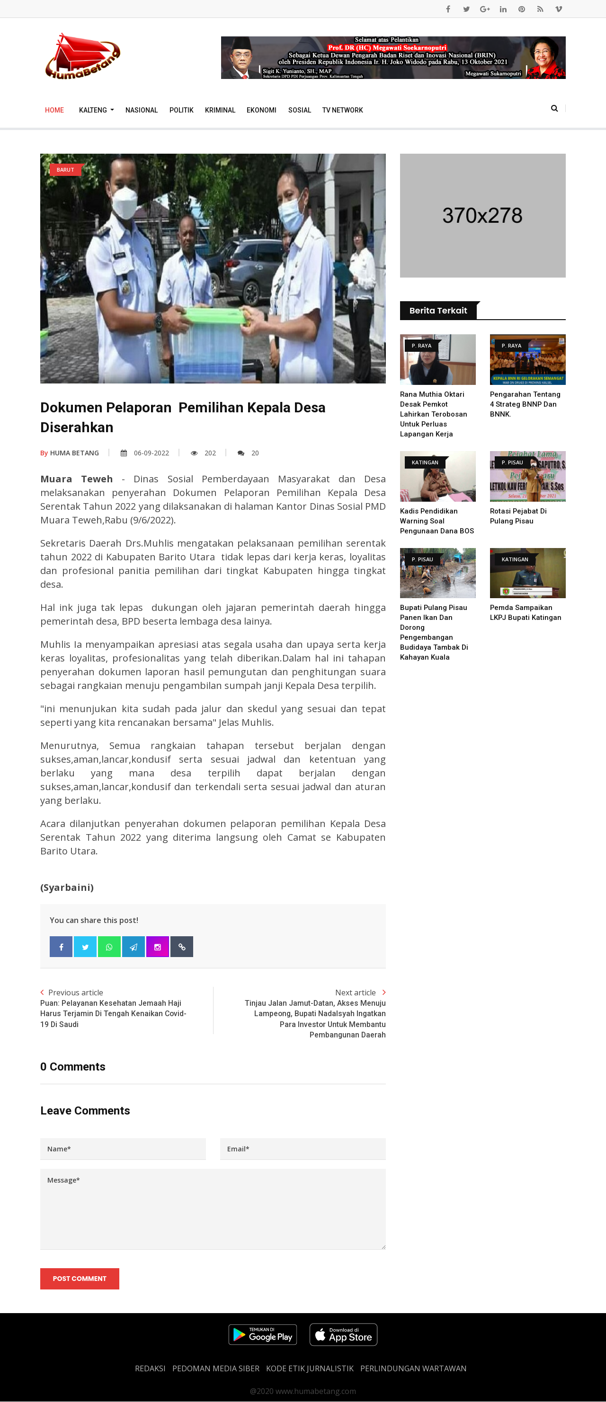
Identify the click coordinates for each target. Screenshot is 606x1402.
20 (248, 452)
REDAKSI (150, 1369)
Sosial (299, 110)
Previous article (126, 1008)
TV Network (342, 110)
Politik (181, 110)
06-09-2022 (145, 452)
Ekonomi (261, 110)
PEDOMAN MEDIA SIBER (215, 1369)
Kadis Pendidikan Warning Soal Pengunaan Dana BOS (437, 521)
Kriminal (220, 110)
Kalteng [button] (93, 110)
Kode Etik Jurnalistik (310, 1369)
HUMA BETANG (69, 452)
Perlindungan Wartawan (413, 1369)
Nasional (141, 110)
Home (54, 110)
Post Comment (80, 1279)
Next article (299, 1014)
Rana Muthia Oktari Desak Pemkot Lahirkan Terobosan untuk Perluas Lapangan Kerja (433, 414)
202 (203, 452)
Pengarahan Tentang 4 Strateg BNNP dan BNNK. (525, 404)
